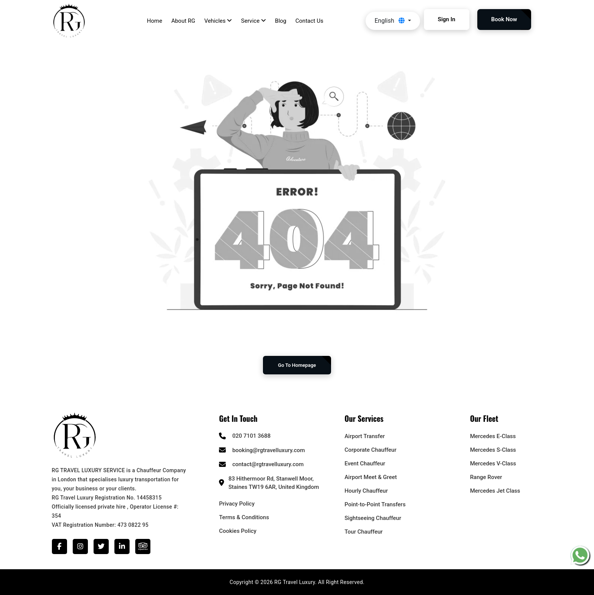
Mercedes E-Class (493, 436)
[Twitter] (101, 546)
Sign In (446, 19)
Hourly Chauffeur (366, 490)
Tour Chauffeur (363, 531)
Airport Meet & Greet (370, 477)
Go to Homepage (297, 365)
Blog (280, 20)
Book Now (504, 19)
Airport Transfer (364, 436)
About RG (183, 20)
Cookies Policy (237, 531)
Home (154, 20)
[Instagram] (80, 546)
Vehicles (218, 20)
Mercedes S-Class (493, 449)
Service (253, 20)
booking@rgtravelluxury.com (268, 450)
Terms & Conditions (244, 517)
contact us (309, 20)
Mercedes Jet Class (495, 490)
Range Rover (486, 477)
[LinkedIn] (122, 546)
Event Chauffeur (364, 463)
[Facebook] (59, 546)
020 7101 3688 (251, 435)
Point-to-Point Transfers (374, 504)
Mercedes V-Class (493, 463)
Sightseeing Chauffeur (372, 518)
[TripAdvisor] (142, 546)
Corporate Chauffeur (370, 449)
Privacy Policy (237, 503)
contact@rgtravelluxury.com (267, 464)
